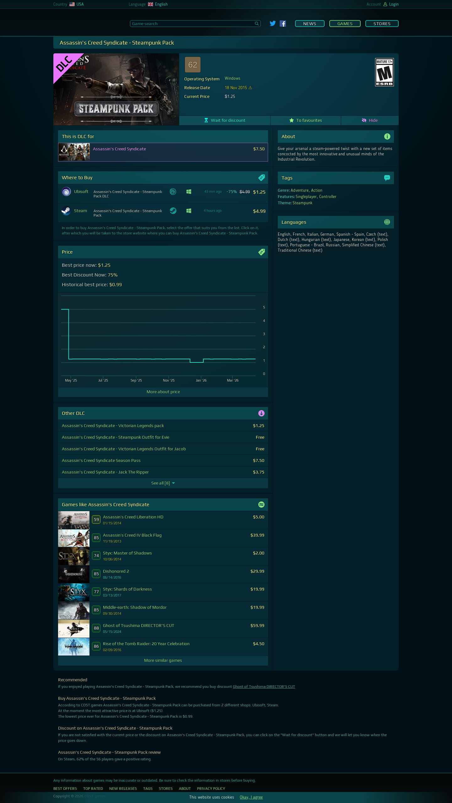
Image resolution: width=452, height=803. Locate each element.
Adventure (300, 190)
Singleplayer (306, 197)
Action (316, 190)
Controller (327, 197)
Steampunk (302, 203)
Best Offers (65, 788)
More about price (163, 391)
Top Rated (93, 788)
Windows (232, 78)
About (185, 788)
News (309, 23)
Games (345, 23)
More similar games (163, 660)
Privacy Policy (211, 788)
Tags (148, 788)
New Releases (123, 788)
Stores (382, 23)
